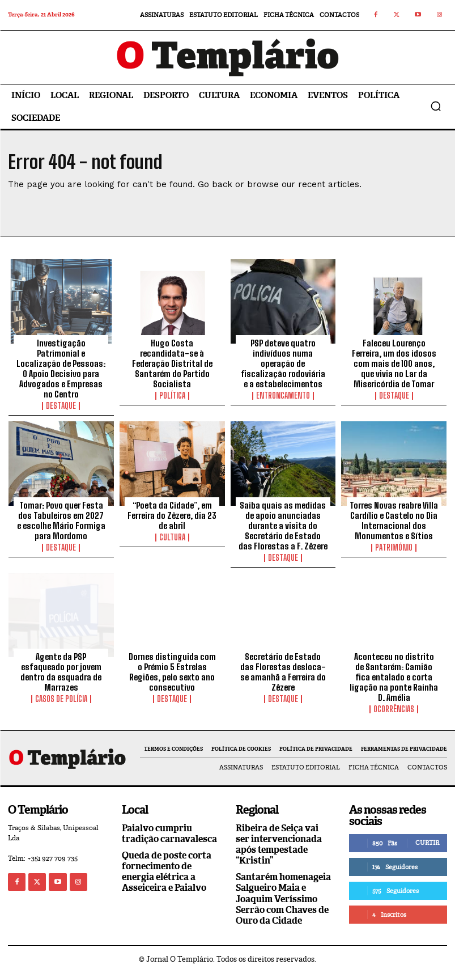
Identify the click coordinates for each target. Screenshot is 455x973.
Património (394, 548)
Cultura (172, 538)
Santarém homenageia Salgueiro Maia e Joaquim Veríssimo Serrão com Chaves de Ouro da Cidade (283, 899)
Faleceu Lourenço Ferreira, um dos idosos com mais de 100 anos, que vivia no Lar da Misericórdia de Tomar (394, 363)
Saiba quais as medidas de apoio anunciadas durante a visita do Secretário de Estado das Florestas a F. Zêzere (283, 525)
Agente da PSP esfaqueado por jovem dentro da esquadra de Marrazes (60, 672)
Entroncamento (283, 396)
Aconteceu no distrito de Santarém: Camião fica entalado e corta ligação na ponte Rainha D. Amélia (394, 677)
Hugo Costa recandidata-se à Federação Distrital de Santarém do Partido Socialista (172, 363)
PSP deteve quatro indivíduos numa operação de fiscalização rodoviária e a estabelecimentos (283, 363)
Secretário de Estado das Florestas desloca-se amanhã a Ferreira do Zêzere (283, 672)
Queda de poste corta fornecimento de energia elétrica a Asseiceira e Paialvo (166, 871)
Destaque (61, 406)
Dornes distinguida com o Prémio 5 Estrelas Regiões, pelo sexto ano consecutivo (172, 672)
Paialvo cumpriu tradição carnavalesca (169, 833)
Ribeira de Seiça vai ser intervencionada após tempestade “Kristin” (279, 844)
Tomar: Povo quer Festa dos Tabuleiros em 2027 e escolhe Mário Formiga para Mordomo (61, 520)
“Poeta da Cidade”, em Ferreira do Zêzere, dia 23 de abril (171, 515)
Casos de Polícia (61, 699)
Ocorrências (393, 709)
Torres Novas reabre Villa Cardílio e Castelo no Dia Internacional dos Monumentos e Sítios (394, 520)
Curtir (427, 843)
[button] (435, 106)
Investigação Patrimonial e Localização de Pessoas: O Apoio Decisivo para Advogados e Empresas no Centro (60, 368)
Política (172, 396)
